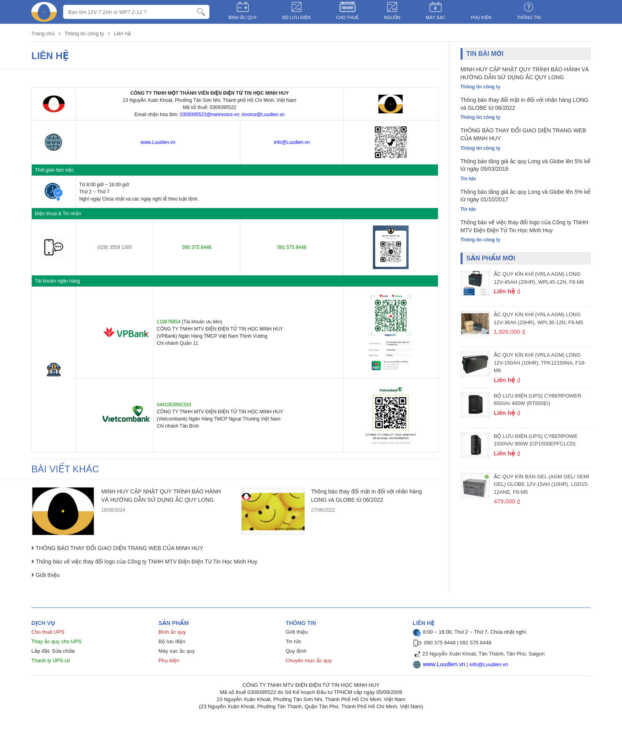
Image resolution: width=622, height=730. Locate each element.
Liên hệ (122, 33)
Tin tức (293, 641)
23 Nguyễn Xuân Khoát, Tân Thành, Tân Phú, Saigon (483, 654)
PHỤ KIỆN (481, 17)
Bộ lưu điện (171, 641)
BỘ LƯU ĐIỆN (296, 17)
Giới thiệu (297, 632)
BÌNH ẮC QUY (242, 17)
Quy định (296, 651)
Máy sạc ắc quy (176, 651)
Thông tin (529, 17)
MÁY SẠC (435, 17)
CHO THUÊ (347, 17)
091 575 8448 (475, 643)
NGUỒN (392, 17)
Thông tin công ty (84, 33)
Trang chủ (43, 33)
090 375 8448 (440, 643)
